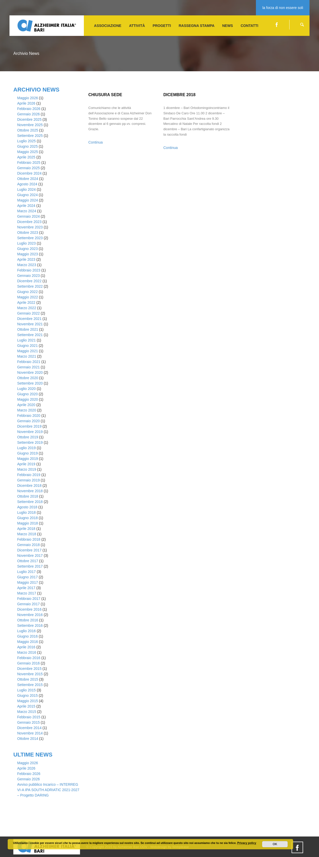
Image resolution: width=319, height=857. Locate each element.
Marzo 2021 (26, 356)
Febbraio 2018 (28, 539)
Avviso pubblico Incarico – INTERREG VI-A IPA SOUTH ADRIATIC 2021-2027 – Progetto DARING (48, 789)
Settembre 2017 (30, 566)
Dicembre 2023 (29, 222)
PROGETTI (162, 26)
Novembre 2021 (30, 324)
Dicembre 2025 (29, 119)
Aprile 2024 (26, 206)
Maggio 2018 (27, 523)
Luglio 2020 (26, 389)
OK (275, 844)
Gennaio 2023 (28, 276)
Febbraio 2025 (28, 162)
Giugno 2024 (27, 195)
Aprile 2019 (26, 464)
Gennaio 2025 (28, 168)
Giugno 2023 (27, 249)
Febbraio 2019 (28, 475)
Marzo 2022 (26, 308)
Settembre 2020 (30, 383)
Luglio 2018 (26, 512)
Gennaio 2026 (28, 114)
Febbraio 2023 (28, 270)
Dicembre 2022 (29, 281)
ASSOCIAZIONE (108, 26)
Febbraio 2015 (28, 717)
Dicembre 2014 (29, 728)
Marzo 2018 (26, 534)
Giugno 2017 (27, 577)
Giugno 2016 (27, 636)
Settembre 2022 (30, 286)
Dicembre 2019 (29, 426)
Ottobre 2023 (27, 232)
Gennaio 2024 (28, 216)
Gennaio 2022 (28, 313)
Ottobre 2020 (27, 378)
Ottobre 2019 (27, 437)
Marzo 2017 (26, 593)
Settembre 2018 (30, 502)
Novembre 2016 (30, 615)
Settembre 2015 (30, 685)
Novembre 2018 (30, 491)
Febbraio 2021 (28, 362)
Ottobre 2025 (27, 130)
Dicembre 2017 (29, 550)
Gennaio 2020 (28, 421)
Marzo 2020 (26, 410)
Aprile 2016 (26, 647)
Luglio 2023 (26, 243)
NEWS (227, 26)
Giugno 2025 (27, 146)
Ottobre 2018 (27, 496)
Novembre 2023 (30, 227)
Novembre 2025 (30, 125)
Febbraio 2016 (28, 658)
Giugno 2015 (27, 695)
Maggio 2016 (27, 642)
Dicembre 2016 (29, 609)
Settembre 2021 (30, 335)
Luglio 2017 (26, 572)
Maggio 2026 (27, 98)
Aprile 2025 (26, 157)
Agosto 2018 (27, 507)
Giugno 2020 (27, 394)
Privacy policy (246, 842)
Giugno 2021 (27, 346)
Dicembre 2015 (29, 669)
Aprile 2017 (26, 588)
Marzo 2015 (26, 712)
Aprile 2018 (26, 529)
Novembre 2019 (30, 432)
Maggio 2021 (27, 351)
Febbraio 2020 (28, 416)
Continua (95, 142)
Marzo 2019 (26, 469)
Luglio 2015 (26, 690)
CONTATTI (249, 26)
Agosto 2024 (27, 184)
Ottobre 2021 (27, 329)
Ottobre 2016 (27, 620)
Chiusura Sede (105, 95)
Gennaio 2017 (28, 604)
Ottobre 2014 (27, 739)
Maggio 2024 (27, 200)
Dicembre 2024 (29, 173)
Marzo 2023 (26, 265)
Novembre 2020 (30, 372)
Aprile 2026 (26, 103)
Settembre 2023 (30, 238)
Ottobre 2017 (27, 561)
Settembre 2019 (30, 442)
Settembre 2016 (30, 625)
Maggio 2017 (27, 582)
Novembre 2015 (30, 674)
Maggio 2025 (27, 152)
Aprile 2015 (26, 706)
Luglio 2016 (26, 631)
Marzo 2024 (26, 211)
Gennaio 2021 (28, 367)
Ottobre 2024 (27, 179)
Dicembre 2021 (29, 319)
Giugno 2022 (27, 292)
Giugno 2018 (27, 518)
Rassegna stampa (197, 26)
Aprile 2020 (26, 405)
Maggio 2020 (27, 399)
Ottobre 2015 (27, 679)
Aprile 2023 (26, 259)
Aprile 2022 (26, 302)
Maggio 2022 (27, 297)
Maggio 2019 (27, 459)
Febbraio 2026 (28, 109)
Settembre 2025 (30, 136)
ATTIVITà (137, 26)
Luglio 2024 (26, 189)
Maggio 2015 (27, 701)
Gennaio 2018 (28, 545)
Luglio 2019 (26, 448)
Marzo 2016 (26, 652)
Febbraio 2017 (28, 599)
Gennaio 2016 (28, 663)
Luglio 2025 (26, 141)
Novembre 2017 (30, 555)
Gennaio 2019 (28, 480)
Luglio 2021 (26, 340)
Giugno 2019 (27, 453)
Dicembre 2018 (29, 485)
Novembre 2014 (30, 733)
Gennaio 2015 (28, 722)
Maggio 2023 (27, 254)
